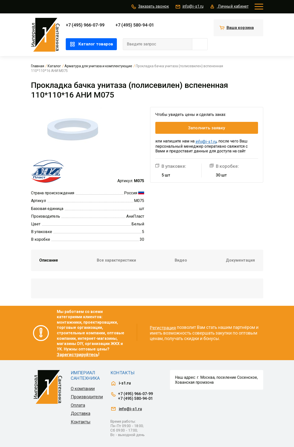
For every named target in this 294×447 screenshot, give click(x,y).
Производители (87, 396)
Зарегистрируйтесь (77, 354)
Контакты (81, 421)
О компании (83, 388)
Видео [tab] (181, 260)
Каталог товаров (91, 44)
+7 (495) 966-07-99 (85, 25)
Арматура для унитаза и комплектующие (98, 66)
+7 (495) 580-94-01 (134, 25)
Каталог (54, 66)
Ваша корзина (240, 27)
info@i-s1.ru (189, 7)
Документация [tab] (240, 260)
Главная (37, 66)
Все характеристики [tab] (116, 260)
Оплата (78, 405)
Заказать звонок (150, 7)
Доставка (80, 413)
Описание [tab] (48, 260)
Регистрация (163, 327)
